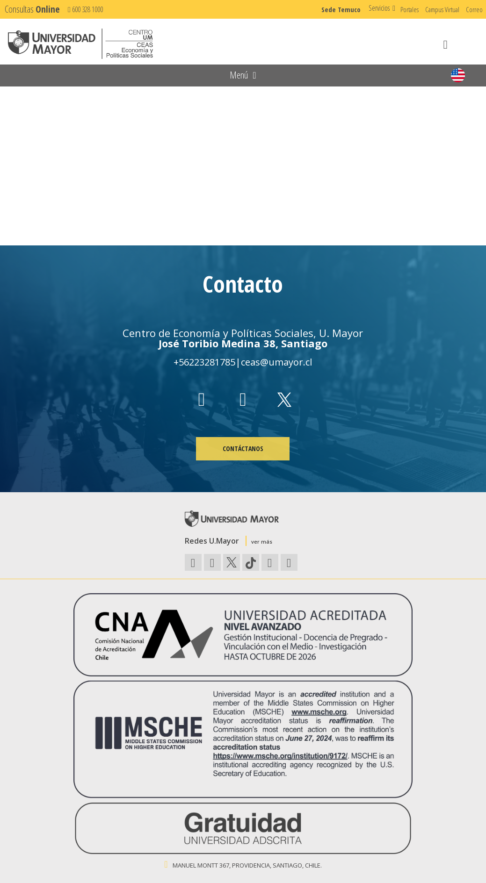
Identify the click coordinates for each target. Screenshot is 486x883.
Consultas (32, 9)
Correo (474, 9)
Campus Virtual (442, 9)
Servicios (379, 8)
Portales (409, 9)
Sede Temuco (341, 9)
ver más (261, 541)
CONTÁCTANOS (243, 448)
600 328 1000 (85, 9)
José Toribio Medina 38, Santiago (243, 343)
